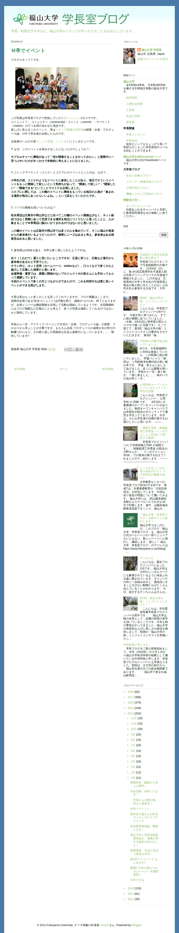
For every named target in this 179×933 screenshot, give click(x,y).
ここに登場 (46, 141)
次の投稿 (19, 368)
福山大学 (128, 81)
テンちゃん (147, 558)
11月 (134, 723)
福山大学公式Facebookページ (142, 156)
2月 (133, 772)
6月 (133, 750)
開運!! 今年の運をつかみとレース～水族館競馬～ (144, 871)
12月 (134, 718)
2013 (131, 888)
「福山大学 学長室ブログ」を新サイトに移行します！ (154, 518)
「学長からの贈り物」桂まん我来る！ (144, 801)
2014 (131, 713)
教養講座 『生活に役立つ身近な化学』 (144, 852)
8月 (133, 739)
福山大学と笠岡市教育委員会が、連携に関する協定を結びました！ (144, 839)
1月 (133, 777)
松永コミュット (71, 118)
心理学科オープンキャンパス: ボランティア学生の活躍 (154, 388)
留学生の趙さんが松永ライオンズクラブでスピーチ (144, 817)
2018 (131, 691)
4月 (133, 761)
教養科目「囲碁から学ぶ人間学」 (144, 784)
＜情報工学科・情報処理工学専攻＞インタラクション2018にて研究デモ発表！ (154, 432)
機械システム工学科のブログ (142, 193)
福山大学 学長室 (151, 49)
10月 (134, 728)
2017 (131, 697)
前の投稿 (107, 368)
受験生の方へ (131, 200)
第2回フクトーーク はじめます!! (144, 861)
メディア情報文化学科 (69, 129)
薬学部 (130, 122)
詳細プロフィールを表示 (152, 59)
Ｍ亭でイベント (140, 808)
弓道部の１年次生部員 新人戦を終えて (155, 256)
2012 (131, 893)
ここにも (61, 141)
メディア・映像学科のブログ (142, 181)
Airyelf (104, 925)
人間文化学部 (134, 103)
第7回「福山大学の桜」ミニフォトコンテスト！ (154, 601)
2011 (131, 899)
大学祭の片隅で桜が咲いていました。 (154, 343)
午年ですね (137, 880)
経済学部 (131, 97)
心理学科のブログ (135, 187)
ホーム (63, 368)
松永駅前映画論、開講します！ (144, 828)
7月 (133, 745)
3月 (133, 766)
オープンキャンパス (137, 206)
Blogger (136, 925)
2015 (131, 708)
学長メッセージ (134, 134)
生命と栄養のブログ (137, 175)
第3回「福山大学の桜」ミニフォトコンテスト (154, 301)
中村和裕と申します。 (137, 644)
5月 (133, 756)
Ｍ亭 (16, 207)
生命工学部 (133, 116)
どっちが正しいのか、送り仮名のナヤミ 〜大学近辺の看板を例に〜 (154, 473)
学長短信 (130, 140)
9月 (133, 734)
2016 (131, 702)
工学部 (130, 110)
